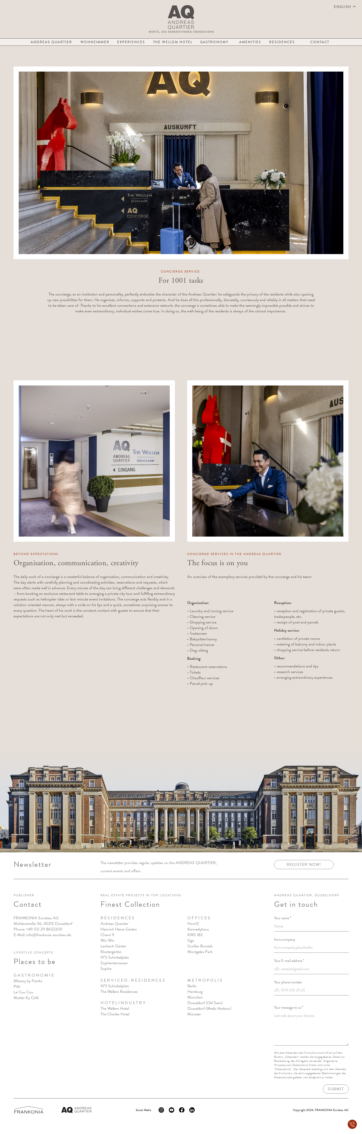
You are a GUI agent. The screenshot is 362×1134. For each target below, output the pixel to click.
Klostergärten (111, 952)
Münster (194, 1014)
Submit (335, 1089)
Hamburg (194, 992)
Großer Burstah (199, 946)
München (194, 997)
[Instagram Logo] (161, 1110)
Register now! (304, 865)
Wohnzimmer (95, 42)
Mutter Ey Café (26, 998)
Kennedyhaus (198, 929)
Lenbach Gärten (113, 946)
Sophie (105, 969)
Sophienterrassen (114, 963)
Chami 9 (107, 935)
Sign (190, 941)
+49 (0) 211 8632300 (44, 929)
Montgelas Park (199, 952)
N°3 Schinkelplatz (114, 958)
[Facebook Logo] (182, 1110)
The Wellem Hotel (173, 42)
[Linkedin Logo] (192, 1110)
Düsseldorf (204, 1003)
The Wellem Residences (119, 992)
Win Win (107, 941)
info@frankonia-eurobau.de (48, 935)
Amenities (250, 42)
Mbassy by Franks (28, 981)
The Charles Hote (114, 1014)
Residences (282, 42)
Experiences (131, 42)
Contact (319, 42)
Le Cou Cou (23, 992)
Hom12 (193, 924)
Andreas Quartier (51, 42)
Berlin (191, 986)
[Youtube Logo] (171, 1110)
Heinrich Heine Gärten (118, 929)
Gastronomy (214, 42)
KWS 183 (194, 935)
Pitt (16, 987)
